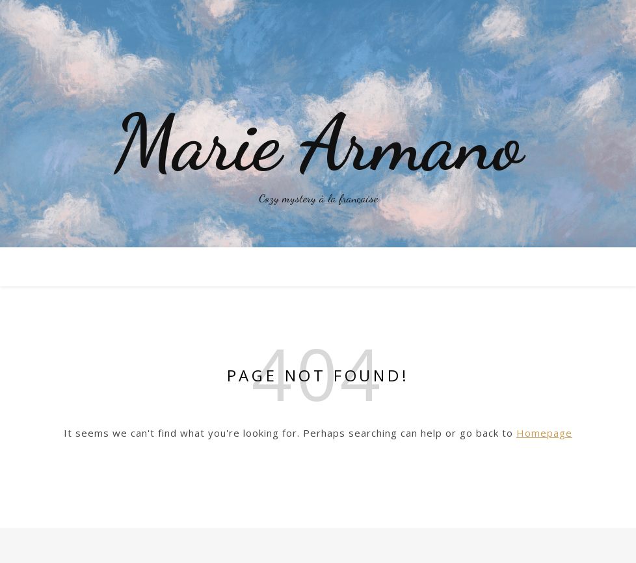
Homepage (544, 432)
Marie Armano (318, 143)
